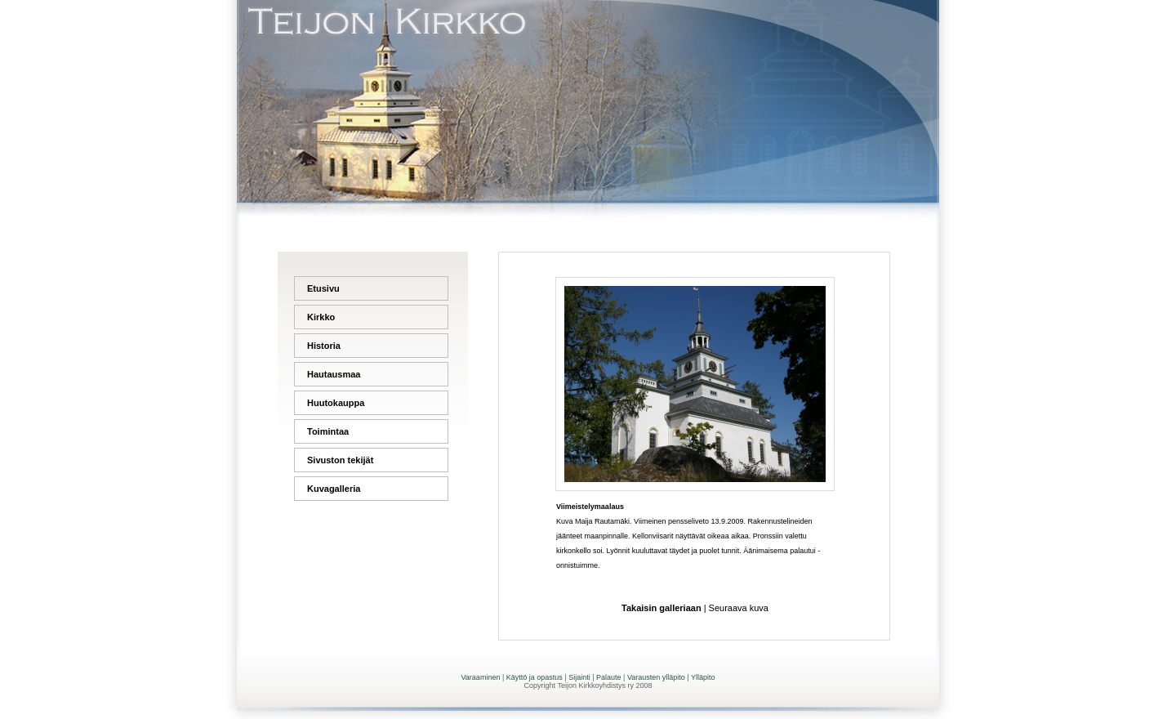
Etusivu (323, 288)
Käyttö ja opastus (534, 677)
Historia (324, 346)
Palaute (608, 677)
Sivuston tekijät (340, 460)
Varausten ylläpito (656, 677)
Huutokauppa (335, 403)
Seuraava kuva (738, 608)
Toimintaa (328, 431)
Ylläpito (703, 677)
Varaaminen (481, 677)
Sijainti (579, 677)
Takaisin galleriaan (661, 608)
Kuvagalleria (333, 488)
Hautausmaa (333, 374)
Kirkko (321, 317)
